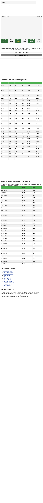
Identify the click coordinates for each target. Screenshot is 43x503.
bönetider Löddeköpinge (8, 282)
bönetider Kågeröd (7, 271)
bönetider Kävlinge (7, 284)
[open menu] (41, 2)
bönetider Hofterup (7, 281)
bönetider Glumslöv (7, 275)
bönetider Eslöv (6, 285)
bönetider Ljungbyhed (8, 276)
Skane (3, 2)
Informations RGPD (5, 302)
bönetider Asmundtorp (8, 272)
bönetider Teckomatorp (8, 273)
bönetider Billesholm (8, 279)
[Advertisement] (21, 28)
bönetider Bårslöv (7, 278)
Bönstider (8, 300)
